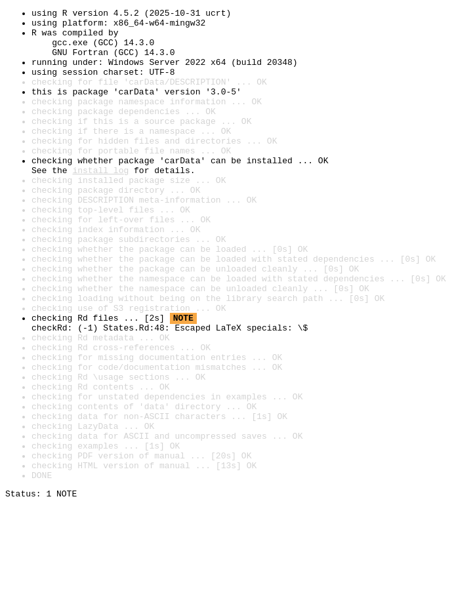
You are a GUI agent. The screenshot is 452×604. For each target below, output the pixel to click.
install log (100, 203)
